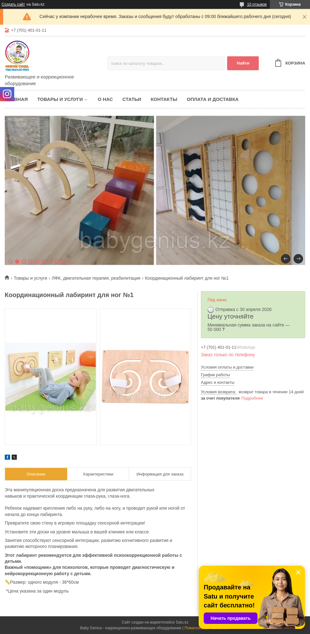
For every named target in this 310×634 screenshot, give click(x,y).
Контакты (164, 99)
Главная (16, 99)
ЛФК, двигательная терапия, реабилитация (96, 278)
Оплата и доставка (213, 99)
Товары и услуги (60, 99)
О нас (105, 99)
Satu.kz (182, 622)
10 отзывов (257, 4)
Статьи (131, 99)
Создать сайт (13, 4)
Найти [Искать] (243, 63)
